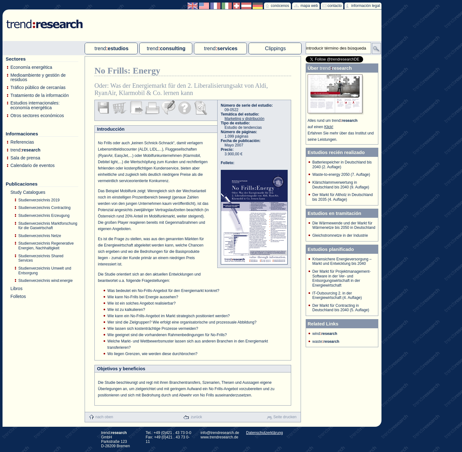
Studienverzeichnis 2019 (39, 200)
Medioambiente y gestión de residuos (38, 77)
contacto (334, 5)
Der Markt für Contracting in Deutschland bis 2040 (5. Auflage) (340, 307)
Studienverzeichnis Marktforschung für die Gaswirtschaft (47, 225)
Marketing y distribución (244, 118)
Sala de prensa (25, 158)
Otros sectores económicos (37, 115)
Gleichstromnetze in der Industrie (340, 235)
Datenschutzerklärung (264, 433)
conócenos (280, 5)
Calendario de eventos (32, 165)
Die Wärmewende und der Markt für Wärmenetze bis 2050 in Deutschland (343, 225)
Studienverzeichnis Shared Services (40, 258)
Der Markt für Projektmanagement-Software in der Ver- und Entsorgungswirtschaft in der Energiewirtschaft (341, 278)
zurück (196, 417)
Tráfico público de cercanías (38, 87)
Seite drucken (285, 417)
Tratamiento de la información (39, 95)
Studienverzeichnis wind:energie (45, 280)
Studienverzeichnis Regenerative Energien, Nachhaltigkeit (46, 245)
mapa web (309, 5)
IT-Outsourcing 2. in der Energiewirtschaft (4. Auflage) (337, 295)
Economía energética (31, 67)
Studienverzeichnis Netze (39, 236)
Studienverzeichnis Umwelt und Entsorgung (44, 270)
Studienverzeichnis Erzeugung (43, 215)
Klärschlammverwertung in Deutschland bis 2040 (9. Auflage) (340, 184)
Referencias (22, 142)
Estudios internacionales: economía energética (35, 105)
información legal (365, 5)
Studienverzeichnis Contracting (44, 207)
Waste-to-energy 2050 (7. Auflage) (341, 174)
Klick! (328, 127)
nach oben (104, 417)
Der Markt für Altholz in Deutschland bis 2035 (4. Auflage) (342, 197)
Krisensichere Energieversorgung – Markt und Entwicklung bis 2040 (341, 261)
